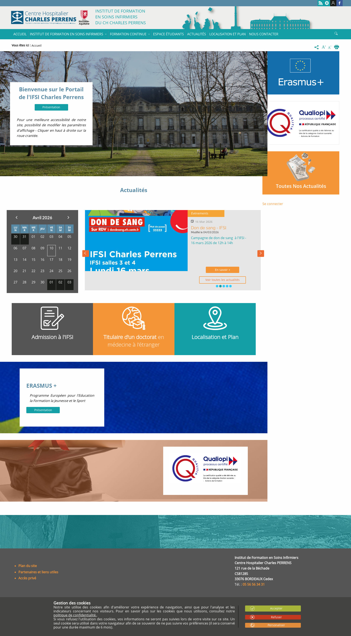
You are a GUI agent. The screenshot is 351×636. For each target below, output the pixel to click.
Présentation (51, 107)
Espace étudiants (168, 34)
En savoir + (213, 270)
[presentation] (85, 253)
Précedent (16, 217)
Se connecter (272, 203)
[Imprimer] (336, 47)
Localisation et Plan (227, 34)
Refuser (276, 617)
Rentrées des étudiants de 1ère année (212, 231)
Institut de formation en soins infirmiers (66, 34)
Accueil (20, 34)
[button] (217, 286)
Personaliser (276, 625)
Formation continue (128, 34)
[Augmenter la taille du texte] (324, 47)
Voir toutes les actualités (214, 280)
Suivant (68, 217)
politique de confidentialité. (75, 615)
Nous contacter (263, 34)
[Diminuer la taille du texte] (330, 47)
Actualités (196, 34)
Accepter (276, 608)
